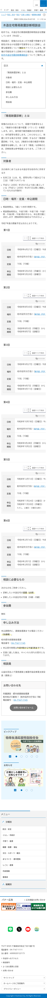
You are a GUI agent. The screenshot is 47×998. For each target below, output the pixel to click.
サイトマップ (9, 978)
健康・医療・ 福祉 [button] (10, 847)
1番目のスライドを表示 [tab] (16, 756)
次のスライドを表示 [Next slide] (45, 10)
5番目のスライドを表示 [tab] (37, 756)
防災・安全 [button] (7, 829)
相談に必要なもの (14, 87)
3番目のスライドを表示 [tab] (27, 756)
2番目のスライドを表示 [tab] (21, 756)
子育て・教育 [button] (8, 841)
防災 (18, 14)
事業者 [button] (5, 877)
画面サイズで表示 (38, 238)
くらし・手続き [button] (9, 835)
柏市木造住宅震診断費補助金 (14, 55)
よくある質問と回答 (11, 966)
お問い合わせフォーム (23, 708)
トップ (3, 14)
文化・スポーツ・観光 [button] (11, 853)
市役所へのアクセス (10, 958)
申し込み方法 (12, 97)
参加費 (9, 92)
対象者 (9, 77)
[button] (36, 3)
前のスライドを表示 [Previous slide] (1, 10)
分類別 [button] (9, 822)
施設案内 (6, 962)
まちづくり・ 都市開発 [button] (12, 859)
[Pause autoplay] (10, 756)
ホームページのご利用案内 (14, 983)
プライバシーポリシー (12, 989)
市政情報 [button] (6, 871)
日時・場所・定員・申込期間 (19, 82)
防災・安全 (11, 14)
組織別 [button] (9, 884)
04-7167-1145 (18, 643)
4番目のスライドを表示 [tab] (32, 756)
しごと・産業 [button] (8, 865)
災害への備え (25, 14)
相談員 (9, 102)
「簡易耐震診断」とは (16, 72)
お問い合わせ (8, 970)
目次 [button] (6, 66)
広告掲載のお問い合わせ (35, 900)
